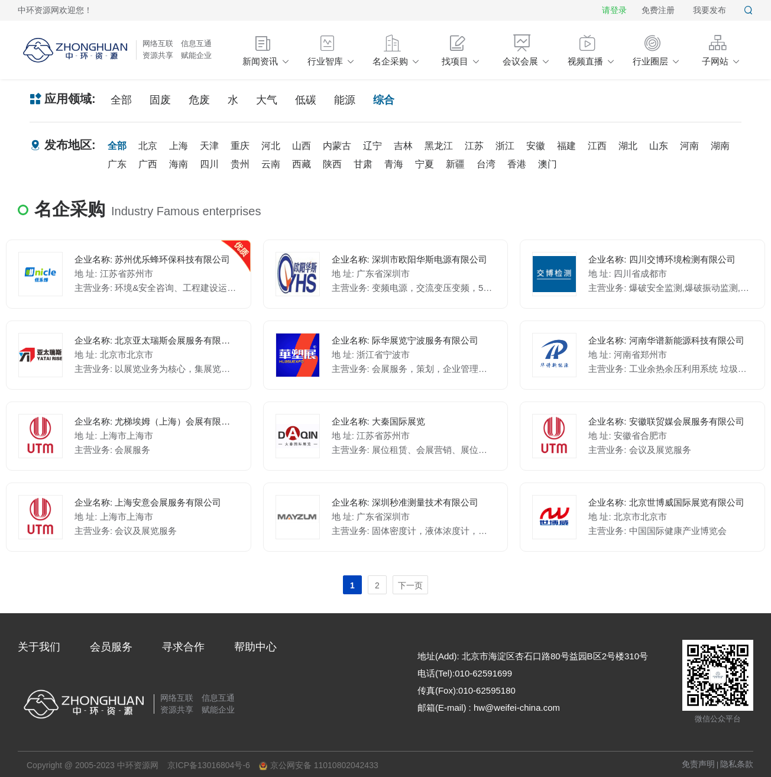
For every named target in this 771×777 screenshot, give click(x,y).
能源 (344, 100)
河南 (689, 146)
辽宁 (372, 146)
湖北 (627, 146)
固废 (160, 100)
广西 (147, 164)
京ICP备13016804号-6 (208, 765)
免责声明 (698, 764)
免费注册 (658, 10)
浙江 (504, 146)
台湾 (486, 164)
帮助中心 (255, 647)
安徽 (535, 146)
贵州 (240, 164)
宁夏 (424, 164)
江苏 (474, 146)
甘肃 (363, 164)
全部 (121, 100)
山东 (658, 146)
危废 (199, 100)
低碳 (305, 100)
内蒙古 (337, 146)
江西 (597, 146)
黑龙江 (439, 146)
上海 (178, 146)
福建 (566, 146)
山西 (301, 146)
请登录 (614, 10)
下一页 (410, 585)
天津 (209, 146)
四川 (209, 164)
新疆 (455, 164)
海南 (178, 164)
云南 (270, 164)
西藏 (301, 164)
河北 (270, 146)
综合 (383, 100)
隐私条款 (736, 764)
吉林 (403, 146)
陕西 (332, 164)
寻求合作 (183, 647)
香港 (516, 164)
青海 (393, 164)
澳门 (547, 164)
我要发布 (709, 10)
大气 (266, 100)
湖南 (720, 146)
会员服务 (111, 647)
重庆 (240, 146)
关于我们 (39, 647)
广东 (117, 164)
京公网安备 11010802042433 (318, 765)
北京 (147, 146)
